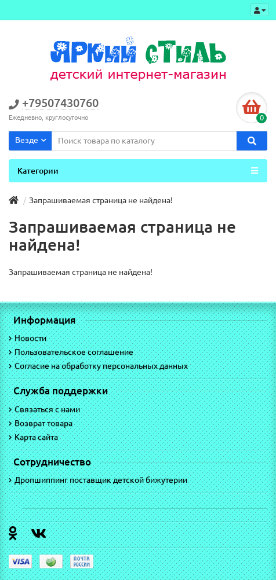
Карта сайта (33, 437)
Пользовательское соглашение (71, 352)
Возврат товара (40, 423)
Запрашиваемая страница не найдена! (101, 200)
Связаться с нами (44, 409)
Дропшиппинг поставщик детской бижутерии (98, 479)
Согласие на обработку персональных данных (98, 365)
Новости (27, 338)
